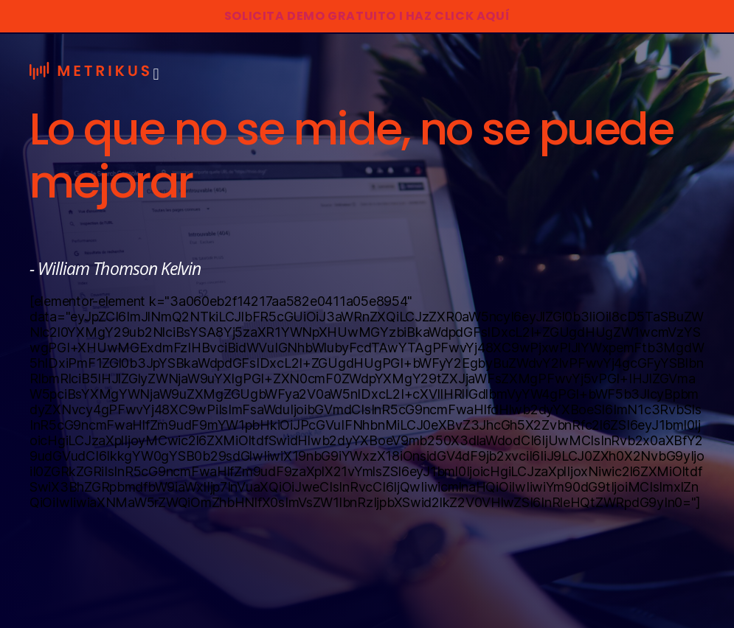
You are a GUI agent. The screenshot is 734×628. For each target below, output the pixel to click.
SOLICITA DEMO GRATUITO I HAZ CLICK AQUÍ (367, 15)
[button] (156, 74)
